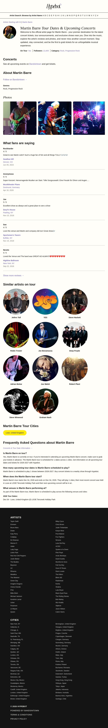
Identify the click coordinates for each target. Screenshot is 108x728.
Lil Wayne (13, 609)
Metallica (13, 574)
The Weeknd (14, 577)
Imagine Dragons (16, 584)
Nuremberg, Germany (63, 643)
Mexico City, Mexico (17, 680)
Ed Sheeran (14, 540)
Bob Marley (60, 599)
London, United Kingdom (19, 693)
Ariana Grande (15, 587)
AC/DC (58, 546)
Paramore (13, 606)
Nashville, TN (15, 636)
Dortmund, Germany (11, 187)
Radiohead (59, 581)
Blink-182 (59, 577)
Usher (12, 602)
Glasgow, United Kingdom (65, 627)
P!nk (12, 590)
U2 (11, 568)
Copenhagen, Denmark (64, 636)
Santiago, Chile (61, 699)
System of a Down (62, 549)
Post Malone (60, 534)
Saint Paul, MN (15, 633)
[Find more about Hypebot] (54, 6)
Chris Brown (60, 524)
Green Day (14, 581)
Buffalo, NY (7, 238)
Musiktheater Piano (11, 184)
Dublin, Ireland (61, 652)
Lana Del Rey (60, 543)
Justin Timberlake (62, 528)
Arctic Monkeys (61, 556)
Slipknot (58, 606)
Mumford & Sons (61, 562)
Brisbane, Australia (62, 693)
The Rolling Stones (62, 596)
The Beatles (14, 562)
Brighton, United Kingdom (64, 630)
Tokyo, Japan (60, 686)
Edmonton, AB (15, 677)
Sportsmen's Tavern (11, 235)
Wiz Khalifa (59, 602)
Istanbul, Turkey (61, 677)
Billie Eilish (14, 593)
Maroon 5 (13, 543)
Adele (12, 546)
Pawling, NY (8, 213)
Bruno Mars (14, 528)
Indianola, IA (14, 627)
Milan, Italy (59, 655)
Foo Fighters (60, 537)
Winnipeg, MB (15, 643)
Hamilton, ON (15, 646)
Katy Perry (14, 534)
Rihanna (13, 571)
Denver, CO (8, 162)
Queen (12, 612)
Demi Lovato (60, 571)
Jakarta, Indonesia (62, 689)
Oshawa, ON (14, 658)
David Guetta (60, 559)
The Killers (59, 574)
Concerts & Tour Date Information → (17, 448)
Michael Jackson (16, 596)
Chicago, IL (14, 630)
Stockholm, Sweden (62, 671)
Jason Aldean (60, 609)
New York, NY (8, 263)
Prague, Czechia (61, 633)
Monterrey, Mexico (16, 686)
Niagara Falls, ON (16, 671)
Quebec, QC (14, 652)
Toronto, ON (14, 664)
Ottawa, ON (14, 661)
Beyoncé (13, 565)
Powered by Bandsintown (24, 711)
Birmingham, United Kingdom (66, 624)
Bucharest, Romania (63, 668)
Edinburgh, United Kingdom (20, 696)
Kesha (58, 584)
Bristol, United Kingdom (18, 699)
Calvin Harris (60, 612)
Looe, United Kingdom (15, 433)
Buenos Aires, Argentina (64, 696)
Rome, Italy (60, 661)
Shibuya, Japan (61, 683)
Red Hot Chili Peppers (18, 556)
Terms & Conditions (21, 715)
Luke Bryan (60, 590)
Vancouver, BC (15, 668)
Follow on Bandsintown (15, 79)
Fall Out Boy (60, 565)
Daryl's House (9, 210)
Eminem (13, 524)
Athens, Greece (61, 649)
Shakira (58, 587)
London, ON (14, 655)
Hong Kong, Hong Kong (64, 680)
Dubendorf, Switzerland (64, 674)
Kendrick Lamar (15, 599)
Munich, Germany (62, 646)
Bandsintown (35, 64)
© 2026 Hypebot (18, 706)
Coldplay (13, 537)
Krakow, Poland (61, 664)
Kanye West (60, 531)
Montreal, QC (15, 674)
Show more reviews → (13, 275)
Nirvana (58, 540)
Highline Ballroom (11, 260)
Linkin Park (14, 553)
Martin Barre (27, 22)
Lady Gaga (14, 549)
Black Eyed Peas (61, 593)
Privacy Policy (18, 719)
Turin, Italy (59, 658)
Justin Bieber (14, 559)
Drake (12, 531)
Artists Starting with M (12, 22)
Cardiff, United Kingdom (18, 689)
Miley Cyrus (60, 521)
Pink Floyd (59, 553)
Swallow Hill (8, 159)
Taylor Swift (14, 521)
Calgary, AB (14, 649)
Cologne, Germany (62, 639)
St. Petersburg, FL (16, 639)
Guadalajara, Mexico (17, 683)
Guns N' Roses (61, 568)
